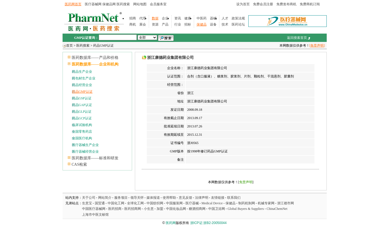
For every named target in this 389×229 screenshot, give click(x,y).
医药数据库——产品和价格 (95, 58)
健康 (187, 18)
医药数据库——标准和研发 (95, 158)
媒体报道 (153, 198)
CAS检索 (79, 164)
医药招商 (115, 209)
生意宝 (87, 203)
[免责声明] (317, 45)
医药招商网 (132, 209)
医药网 (171, 223)
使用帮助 (169, 198)
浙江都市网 (285, 203)
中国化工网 (116, 203)
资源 (155, 24)
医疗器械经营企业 (85, 151)
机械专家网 (266, 203)
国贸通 (100, 203)
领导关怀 (137, 198)
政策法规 (238, 18)
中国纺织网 (155, 203)
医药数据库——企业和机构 (95, 64)
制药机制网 (246, 203)
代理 (142, 18)
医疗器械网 (93, 4)
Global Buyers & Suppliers (246, 209)
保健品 (202, 24)
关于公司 (88, 198)
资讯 (177, 18)
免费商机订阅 (310, 4)
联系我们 (234, 198)
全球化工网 (135, 203)
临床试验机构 (82, 125)
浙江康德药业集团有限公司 (170, 58)
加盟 (160, 209)
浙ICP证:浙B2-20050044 (208, 223)
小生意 (149, 209)
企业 (165, 18)
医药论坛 (238, 24)
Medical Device (212, 203)
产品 (165, 24)
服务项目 (121, 198)
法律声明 (201, 198)
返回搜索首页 (297, 38)
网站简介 (105, 198)
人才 (225, 18)
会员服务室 (158, 4)
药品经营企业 (82, 85)
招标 (187, 24)
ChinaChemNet (277, 209)
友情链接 (217, 198)
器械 (213, 18)
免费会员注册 (263, 4)
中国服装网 (174, 203)
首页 (69, 45)
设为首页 (243, 4)
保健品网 (109, 4)
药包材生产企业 (83, 78)
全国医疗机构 (82, 138)
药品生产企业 (82, 72)
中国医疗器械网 (93, 209)
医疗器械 (192, 203)
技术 (225, 24)
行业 (177, 24)
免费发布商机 (286, 4)
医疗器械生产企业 (85, 145)
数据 (155, 18)
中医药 (202, 18)
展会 (142, 24)
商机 (132, 24)
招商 (132, 18)
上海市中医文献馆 (95, 215)
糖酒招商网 (197, 209)
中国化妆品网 (176, 209)
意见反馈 (185, 198)
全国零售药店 (82, 132)
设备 (213, 24)
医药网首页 (73, 4)
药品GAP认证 (82, 105)
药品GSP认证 (81, 98)
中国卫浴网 (217, 209)
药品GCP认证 (82, 118)
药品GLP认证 (82, 112)
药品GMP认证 (103, 45)
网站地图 (140, 4)
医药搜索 (123, 4)
